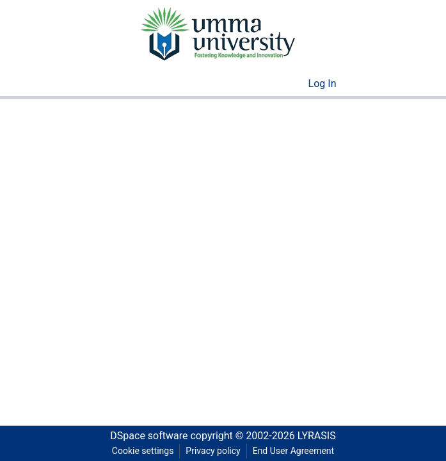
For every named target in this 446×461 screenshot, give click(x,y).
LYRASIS (317, 436)
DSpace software (148, 436)
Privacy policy (213, 451)
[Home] (217, 33)
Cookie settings (143, 451)
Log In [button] (323, 83)
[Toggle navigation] (368, 84)
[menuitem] (297, 84)
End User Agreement (293, 451)
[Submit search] (278, 84)
